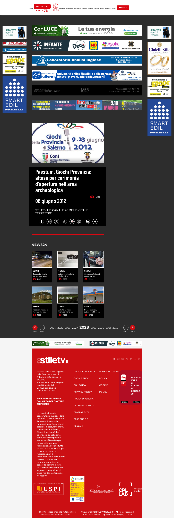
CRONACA (62, 8)
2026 (68, 327)
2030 (101, 327)
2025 (60, 327)
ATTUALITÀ (77, 8)
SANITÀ (90, 8)
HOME (31, 8)
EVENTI (102, 8)
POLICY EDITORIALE (84, 371)
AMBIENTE (108, 8)
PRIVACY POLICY (83, 392)
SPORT (114, 8)
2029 (94, 327)
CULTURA (96, 8)
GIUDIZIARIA (69, 8)
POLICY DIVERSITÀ (83, 398)
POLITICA (84, 8)
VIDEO (123, 8)
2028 (84, 327)
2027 (75, 327)
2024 (53, 327)
